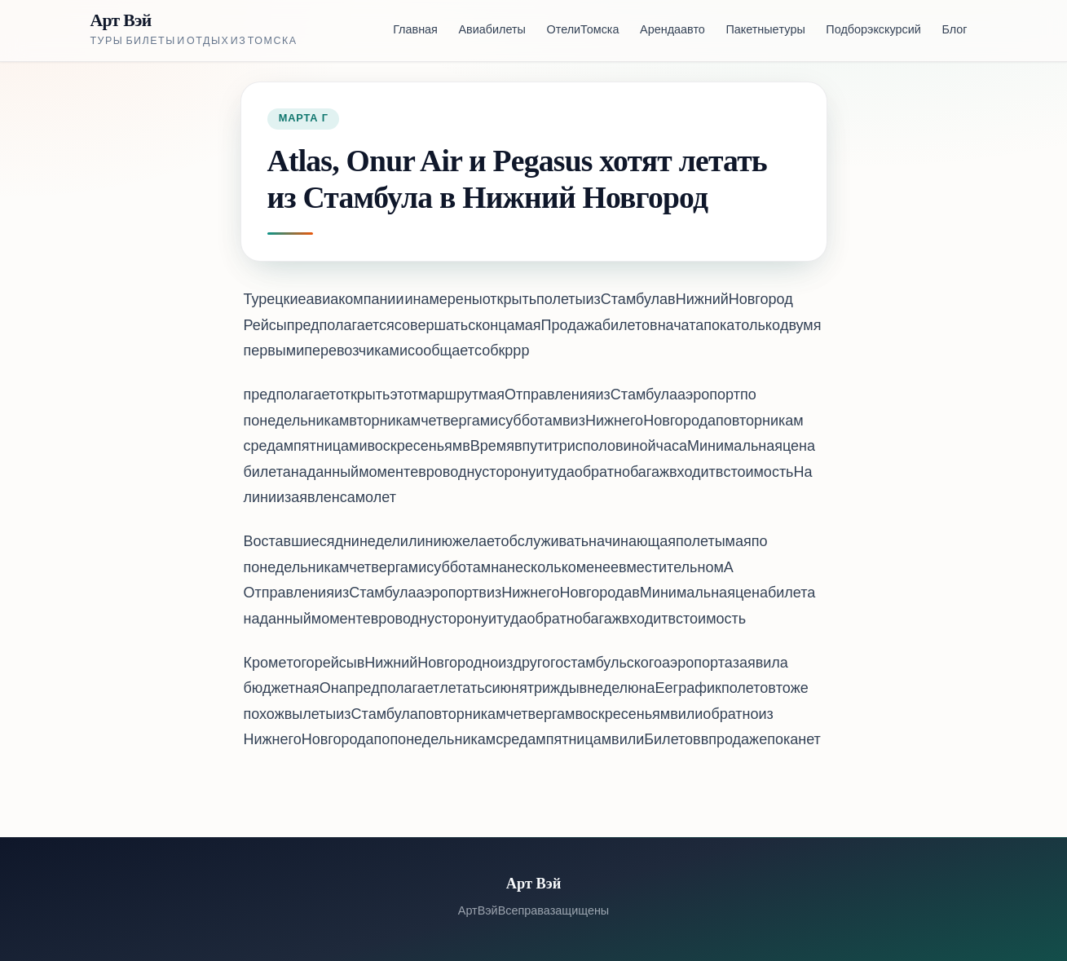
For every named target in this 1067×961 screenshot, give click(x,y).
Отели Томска (583, 30)
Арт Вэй (121, 20)
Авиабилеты (492, 30)
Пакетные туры (765, 30)
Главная (415, 30)
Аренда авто (672, 30)
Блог (954, 30)
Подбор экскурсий (873, 30)
